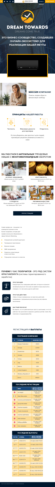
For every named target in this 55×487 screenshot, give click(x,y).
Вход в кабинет (41, 2)
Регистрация (50, 1)
